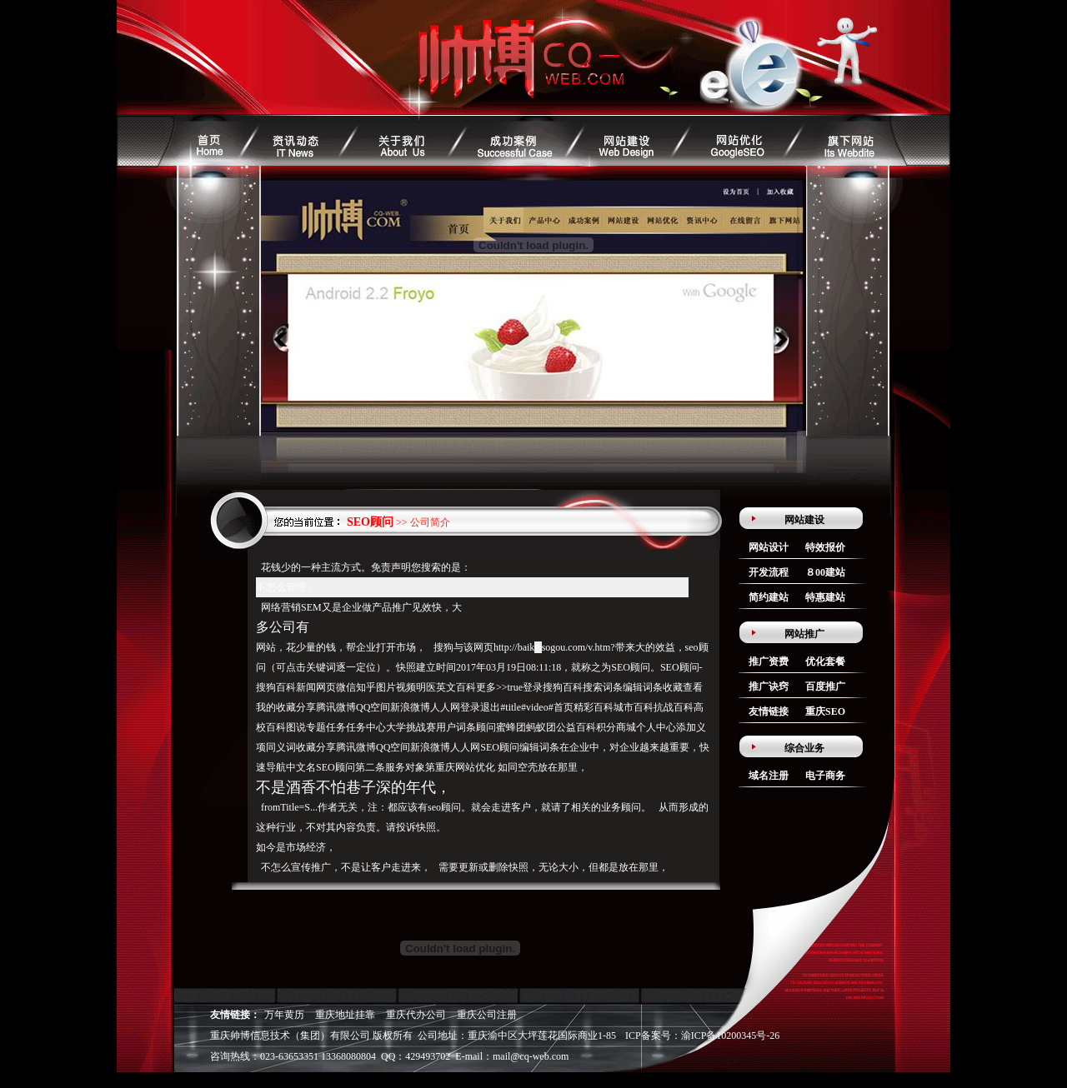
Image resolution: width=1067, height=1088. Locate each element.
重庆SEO (825, 711)
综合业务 (804, 748)
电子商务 (825, 775)
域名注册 (769, 775)
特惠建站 (825, 597)
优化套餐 (825, 661)
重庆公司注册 (487, 1015)
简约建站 (769, 597)
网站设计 (769, 547)
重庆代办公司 (416, 1015)
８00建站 (825, 572)
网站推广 (804, 634)
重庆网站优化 (465, 767)
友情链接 (769, 711)
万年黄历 (284, 1015)
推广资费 (769, 661)
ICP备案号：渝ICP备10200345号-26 (702, 1035)
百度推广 (825, 686)
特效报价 (825, 547)
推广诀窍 (769, 686)
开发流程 (769, 572)
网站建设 (804, 520)
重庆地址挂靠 (345, 1015)
